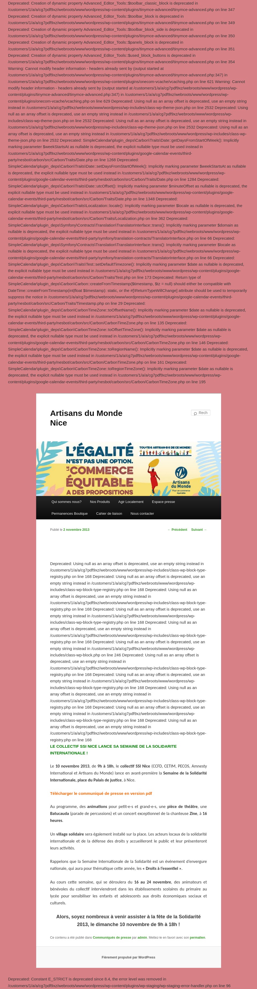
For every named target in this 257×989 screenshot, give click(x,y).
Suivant (199, 530)
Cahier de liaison (109, 514)
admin (142, 937)
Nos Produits (100, 502)
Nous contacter (142, 514)
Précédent (177, 530)
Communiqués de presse (112, 937)
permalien (197, 937)
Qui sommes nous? (66, 502)
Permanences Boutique (69, 514)
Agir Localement (131, 502)
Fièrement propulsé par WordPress (128, 957)
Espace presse (163, 502)
